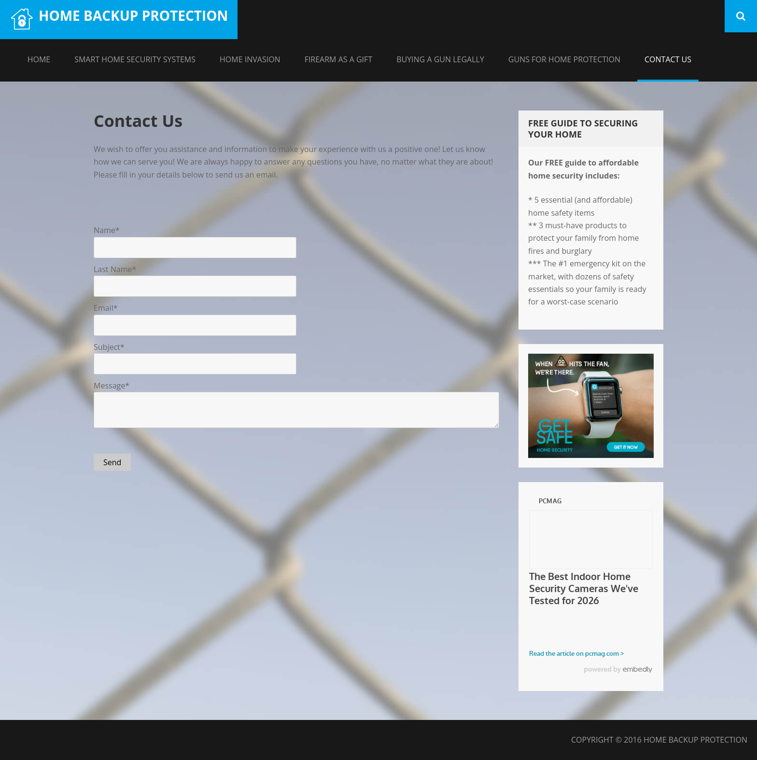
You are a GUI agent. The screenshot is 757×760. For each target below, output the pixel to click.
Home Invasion (250, 59)
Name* (107, 230)
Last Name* (115, 269)
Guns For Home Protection (564, 59)
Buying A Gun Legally (440, 59)
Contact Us (668, 59)
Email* (105, 308)
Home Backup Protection (133, 15)
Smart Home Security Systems (135, 59)
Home (39, 59)
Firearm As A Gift (339, 59)
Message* (111, 385)
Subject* (109, 347)
